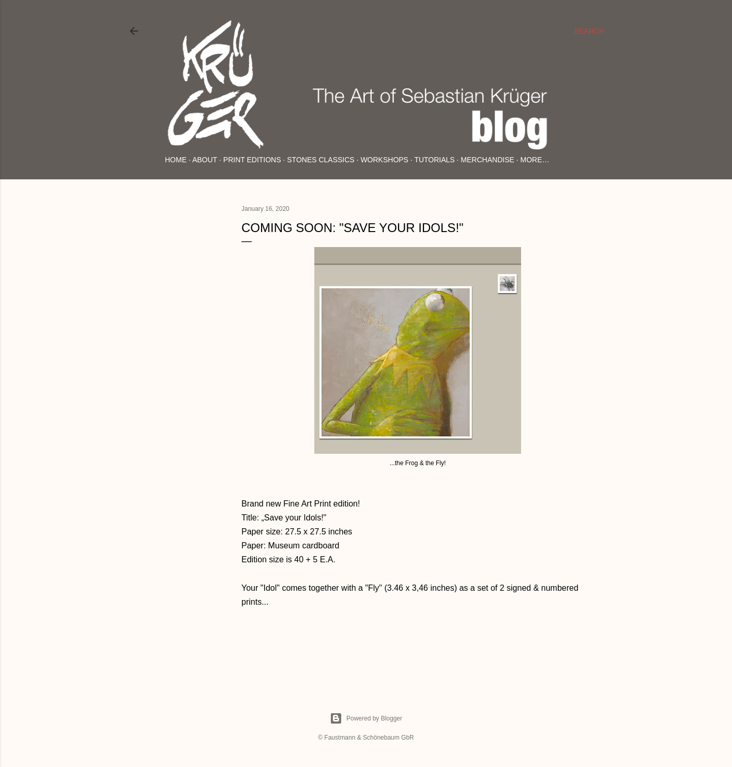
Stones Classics (320, 160)
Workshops (384, 160)
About (204, 160)
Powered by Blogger (366, 718)
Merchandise (487, 160)
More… (535, 160)
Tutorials (434, 160)
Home (176, 160)
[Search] (589, 31)
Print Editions (252, 160)
